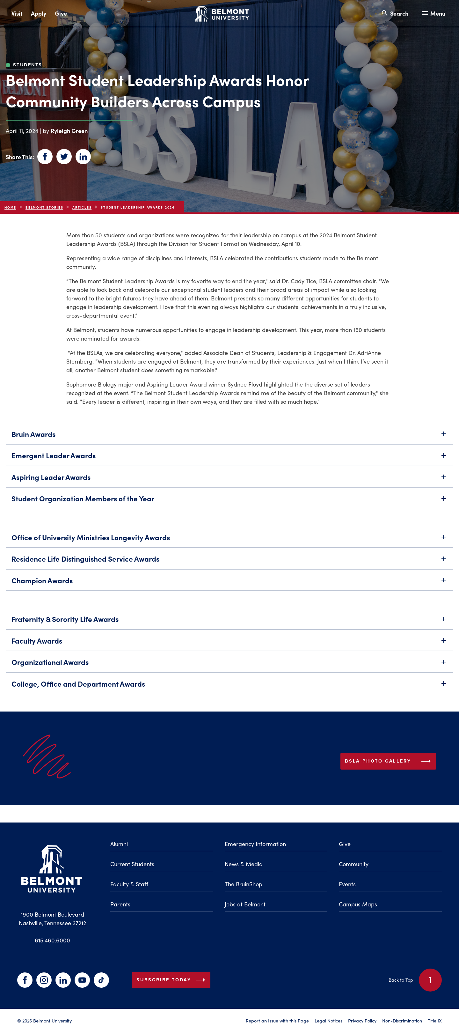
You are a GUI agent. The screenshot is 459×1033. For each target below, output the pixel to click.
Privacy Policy (362, 1020)
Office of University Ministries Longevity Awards (229, 539)
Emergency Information (255, 844)
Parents (120, 904)
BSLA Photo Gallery (410, 763)
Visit (16, 13)
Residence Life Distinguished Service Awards (229, 561)
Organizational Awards (229, 664)
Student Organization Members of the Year (229, 500)
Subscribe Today (172, 980)
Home (10, 207)
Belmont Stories (44, 207)
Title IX (435, 1020)
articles (81, 207)
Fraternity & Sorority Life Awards (229, 621)
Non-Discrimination (402, 1020)
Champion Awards (229, 582)
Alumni (119, 844)
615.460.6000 (52, 940)
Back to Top (415, 980)
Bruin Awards (229, 436)
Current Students (132, 864)
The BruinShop (243, 884)
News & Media (244, 864)
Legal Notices (328, 1020)
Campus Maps (358, 904)
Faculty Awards (229, 643)
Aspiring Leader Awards (229, 479)
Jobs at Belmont (245, 904)
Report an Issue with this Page (277, 1020)
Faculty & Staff (129, 884)
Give (61, 13)
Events (347, 884)
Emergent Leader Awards (229, 457)
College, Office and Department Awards (229, 686)
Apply (38, 13)
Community (353, 864)
